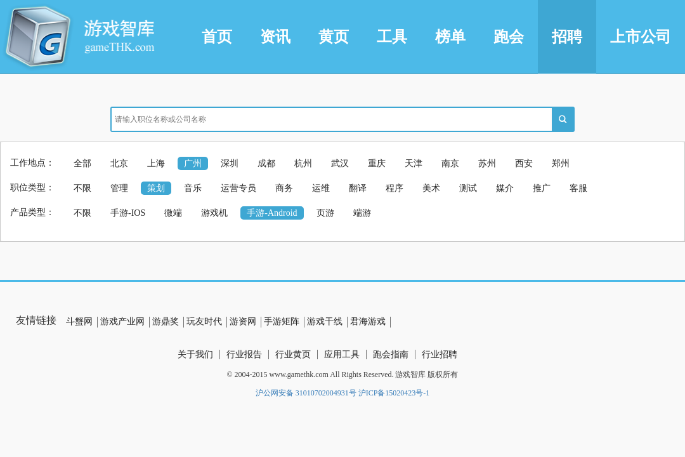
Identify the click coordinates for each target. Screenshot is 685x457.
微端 (173, 213)
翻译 (358, 188)
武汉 (340, 163)
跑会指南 (390, 354)
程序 (394, 188)
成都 (266, 163)
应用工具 (342, 354)
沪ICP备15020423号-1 (394, 392)
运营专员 (238, 188)
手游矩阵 (281, 321)
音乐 (193, 188)
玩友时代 (204, 321)
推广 (542, 188)
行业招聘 (439, 354)
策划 (156, 188)
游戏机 (214, 213)
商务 (284, 188)
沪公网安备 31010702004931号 (306, 392)
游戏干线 (324, 321)
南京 (450, 163)
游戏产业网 (122, 321)
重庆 (377, 163)
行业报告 (244, 354)
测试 (468, 188)
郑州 (561, 163)
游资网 (243, 321)
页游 (325, 213)
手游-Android (272, 213)
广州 (193, 163)
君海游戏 (368, 321)
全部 (82, 163)
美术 (431, 188)
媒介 (505, 188)
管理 (119, 188)
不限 (82, 188)
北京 (119, 163)
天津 (413, 163)
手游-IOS (127, 213)
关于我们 (195, 354)
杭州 (303, 163)
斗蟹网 (79, 321)
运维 (321, 188)
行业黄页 (293, 354)
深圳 (229, 163)
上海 (156, 163)
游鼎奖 (165, 321)
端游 (362, 213)
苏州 (487, 163)
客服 (578, 188)
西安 (524, 163)
